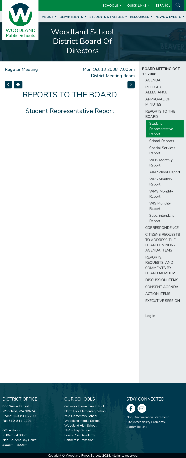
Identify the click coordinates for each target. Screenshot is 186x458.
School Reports (161, 140)
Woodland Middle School (82, 421)
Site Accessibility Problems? (146, 422)
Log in (150, 315)
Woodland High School (80, 425)
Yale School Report (164, 172)
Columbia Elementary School (84, 406)
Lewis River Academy (79, 435)
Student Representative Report (161, 128)
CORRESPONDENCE (162, 227)
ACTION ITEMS (157, 293)
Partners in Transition (78, 440)
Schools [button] (111, 5)
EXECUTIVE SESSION (162, 300)
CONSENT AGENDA (161, 287)
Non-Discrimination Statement (147, 417)
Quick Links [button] (137, 5)
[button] (178, 5)
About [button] (48, 17)
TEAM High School (77, 430)
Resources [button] (140, 17)
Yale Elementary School (80, 416)
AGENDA (153, 80)
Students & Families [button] (106, 17)
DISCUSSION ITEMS (161, 280)
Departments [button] (72, 17)
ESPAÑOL (163, 5)
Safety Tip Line (136, 427)
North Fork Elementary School (85, 411)
